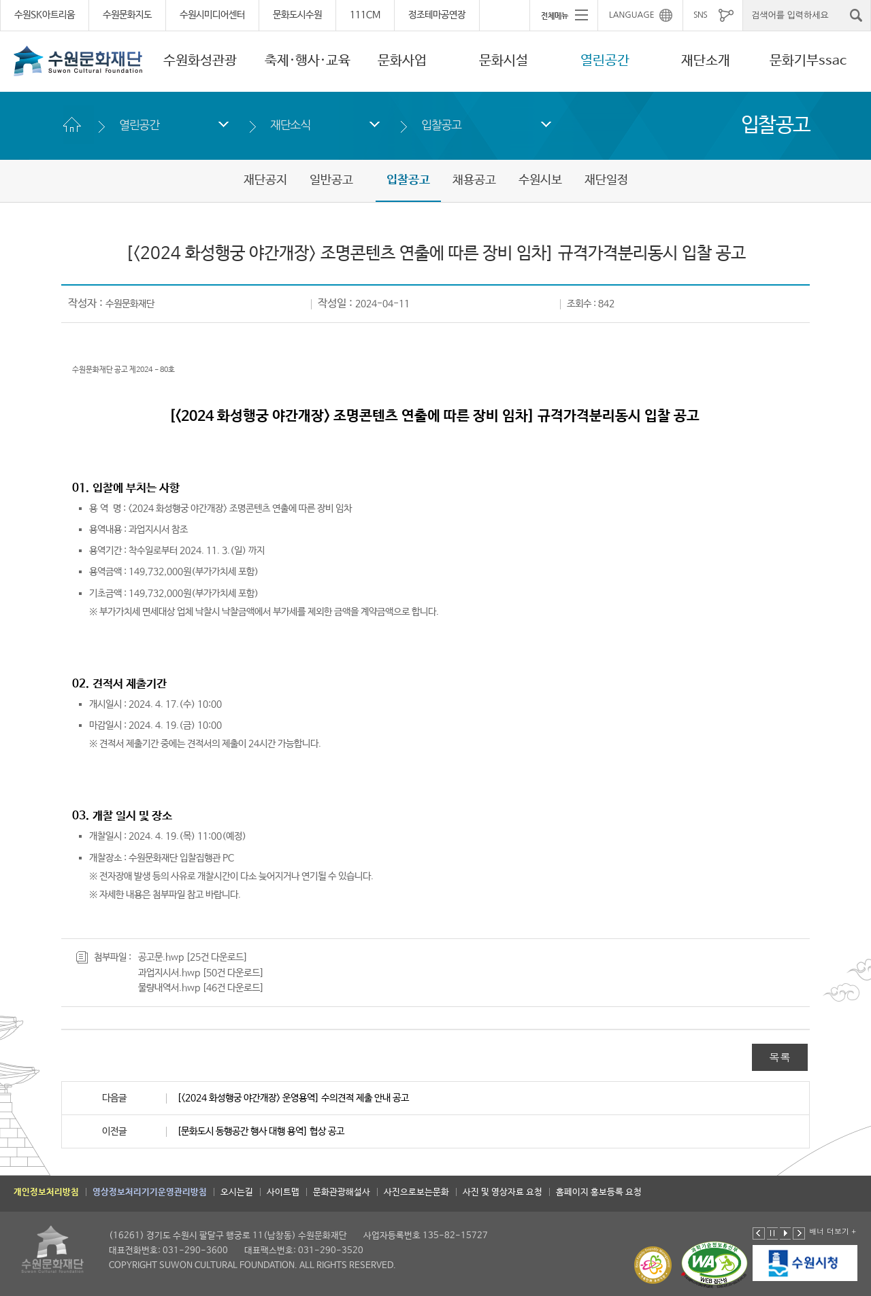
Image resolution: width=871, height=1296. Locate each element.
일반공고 (331, 180)
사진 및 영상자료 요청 (502, 1192)
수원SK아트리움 (44, 15)
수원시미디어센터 (212, 15)
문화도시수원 (297, 15)
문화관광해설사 (341, 1192)
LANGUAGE (632, 15)
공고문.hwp (161, 957)
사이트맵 (283, 1192)
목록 (780, 1057)
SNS (700, 15)
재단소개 (705, 61)
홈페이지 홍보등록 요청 (599, 1192)
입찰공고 (441, 125)
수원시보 (540, 180)
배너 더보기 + (832, 1231)
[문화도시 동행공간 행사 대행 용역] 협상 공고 (260, 1131)
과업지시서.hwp (169, 973)
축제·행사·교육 (307, 61)
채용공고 (474, 180)
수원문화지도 (127, 15)
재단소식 (290, 125)
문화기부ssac (808, 61)
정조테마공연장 (436, 15)
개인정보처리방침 (46, 1192)
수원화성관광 (200, 61)
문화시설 (503, 61)
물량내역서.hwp (169, 988)
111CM (365, 15)
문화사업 (402, 61)
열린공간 (604, 61)
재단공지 (265, 180)
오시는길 (236, 1192)
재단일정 (606, 180)
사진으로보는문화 (416, 1192)
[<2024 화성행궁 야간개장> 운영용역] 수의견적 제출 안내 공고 (293, 1098)
